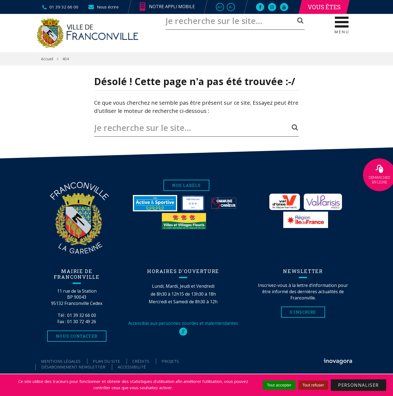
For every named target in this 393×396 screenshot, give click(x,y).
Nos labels (186, 185)
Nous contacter (77, 336)
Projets (170, 361)
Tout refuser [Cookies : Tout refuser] (313, 385)
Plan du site (106, 361)
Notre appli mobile (167, 7)
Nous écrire (103, 7)
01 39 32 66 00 (81, 315)
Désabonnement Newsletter (73, 367)
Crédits (140, 361)
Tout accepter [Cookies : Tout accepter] (279, 385)
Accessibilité (132, 367)
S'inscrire (303, 312)
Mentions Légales (61, 361)
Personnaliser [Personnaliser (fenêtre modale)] (358, 385)
